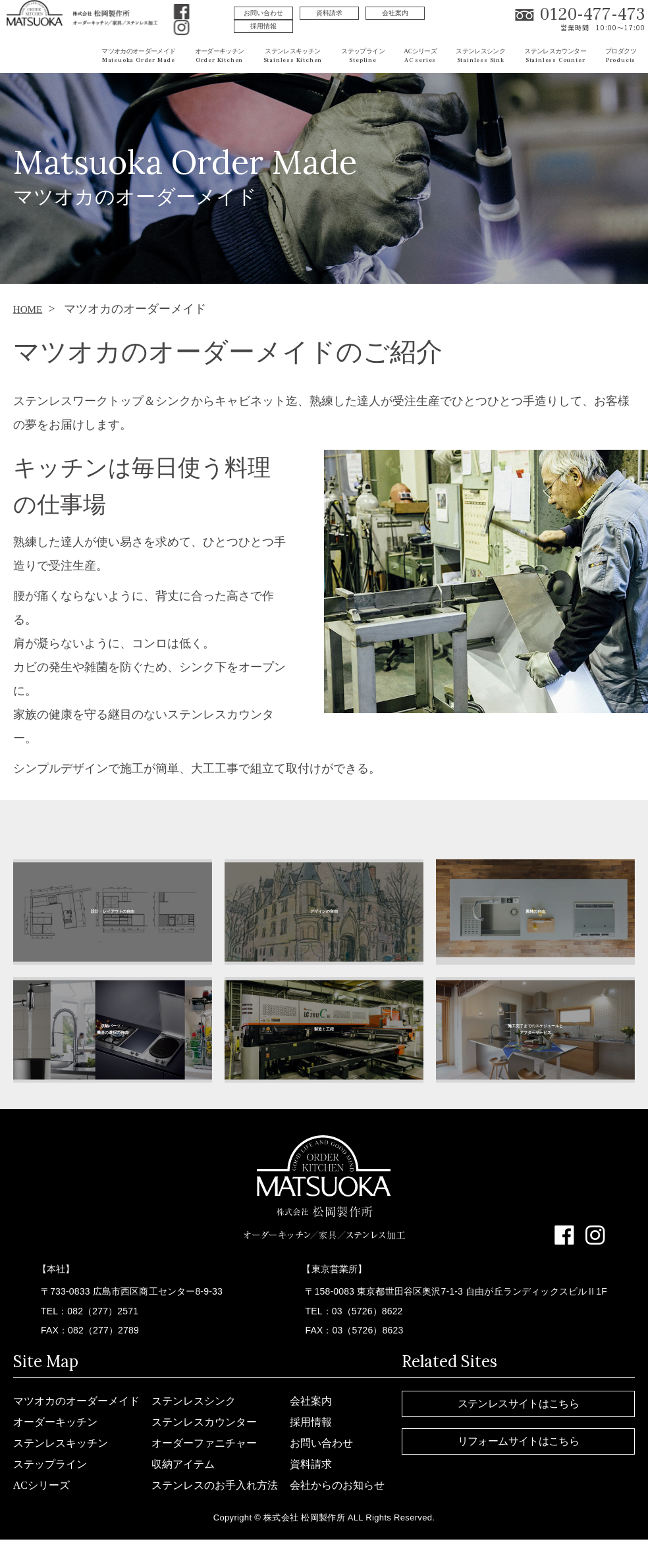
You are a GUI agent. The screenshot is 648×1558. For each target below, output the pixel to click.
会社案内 (395, 12)
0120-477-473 (592, 14)
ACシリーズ (41, 1485)
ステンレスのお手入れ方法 (214, 1485)
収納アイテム (183, 1464)
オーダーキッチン (55, 1422)
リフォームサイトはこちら (518, 1441)
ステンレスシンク (193, 1401)
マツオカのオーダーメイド (76, 1401)
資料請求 (329, 12)
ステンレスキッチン (60, 1443)
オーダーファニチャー (204, 1443)
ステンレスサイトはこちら (518, 1403)
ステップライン (50, 1464)
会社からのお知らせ (337, 1485)
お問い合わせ (263, 12)
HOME (30, 308)
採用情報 (263, 26)
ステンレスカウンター (204, 1422)
